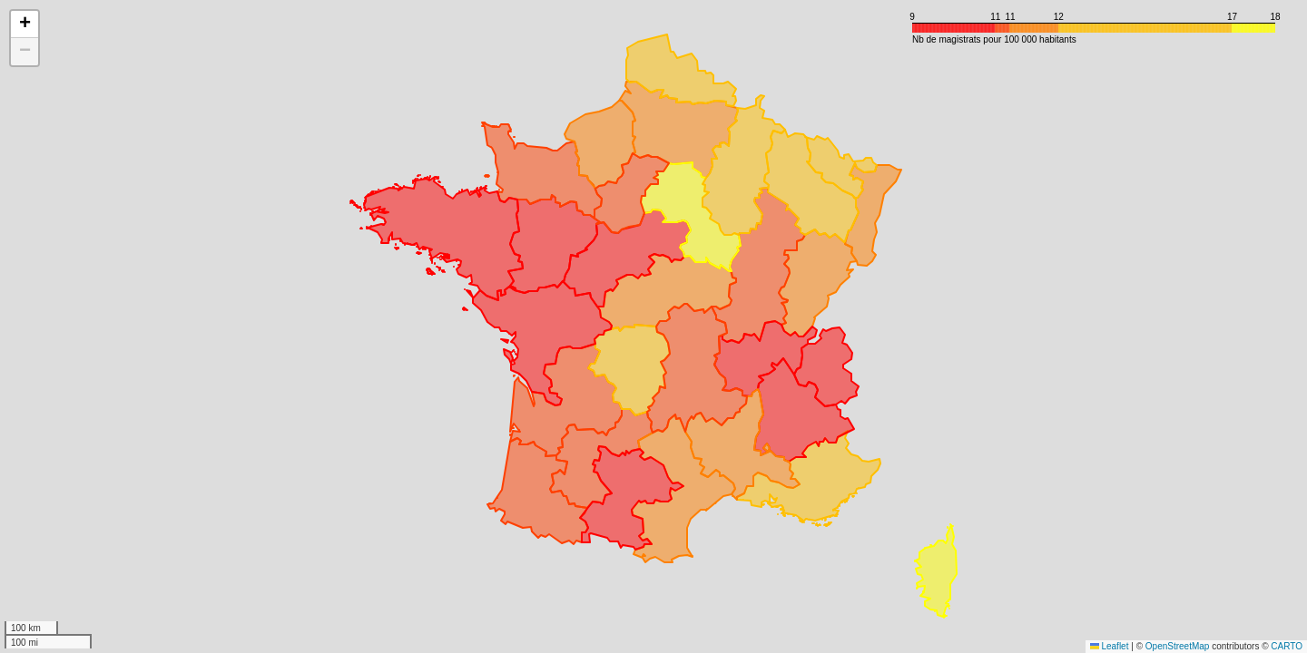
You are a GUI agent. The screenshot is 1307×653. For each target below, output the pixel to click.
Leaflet (1109, 646)
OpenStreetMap (1177, 646)
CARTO (1286, 646)
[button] (24, 24)
